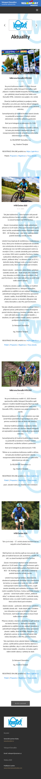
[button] (5, 25)
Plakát (6, 347)
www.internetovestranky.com (13, 776)
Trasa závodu (32, 158)
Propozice (13, 158)
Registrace (22, 158)
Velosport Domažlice (9, 2)
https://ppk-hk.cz (32, 153)
